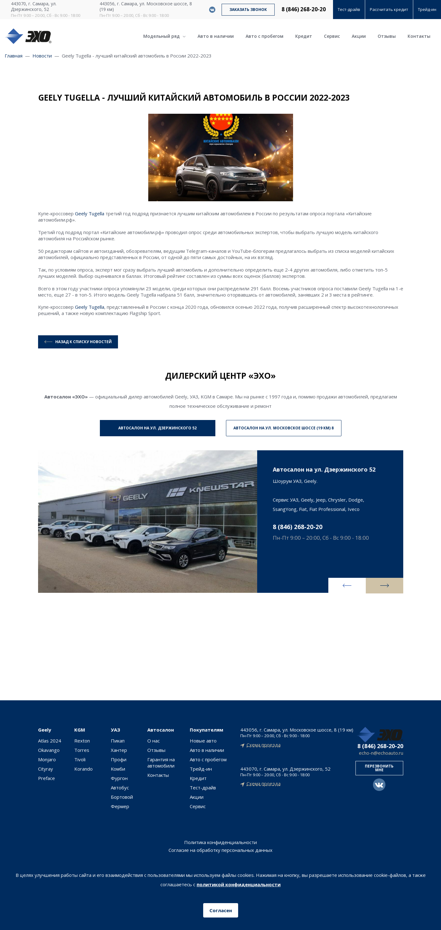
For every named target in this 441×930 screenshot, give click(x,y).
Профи (118, 759)
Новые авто (203, 741)
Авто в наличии (216, 36)
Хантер (119, 750)
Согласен (220, 910)
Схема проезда (264, 745)
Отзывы (387, 36)
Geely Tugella (89, 213)
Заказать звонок (248, 9)
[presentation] (347, 585)
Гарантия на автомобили (161, 762)
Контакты (419, 36)
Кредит (303, 36)
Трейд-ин (427, 9)
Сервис (332, 36)
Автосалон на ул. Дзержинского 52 (157, 428)
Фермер (120, 806)
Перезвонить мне (379, 767)
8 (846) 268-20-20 (304, 9)
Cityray (45, 769)
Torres (81, 750)
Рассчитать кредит (389, 9)
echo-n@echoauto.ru (381, 753)
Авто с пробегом (264, 36)
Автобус (120, 787)
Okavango (49, 750)
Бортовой (122, 797)
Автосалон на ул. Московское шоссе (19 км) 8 (283, 428)
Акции (359, 36)
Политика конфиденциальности (220, 842)
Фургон (119, 778)
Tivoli (80, 759)
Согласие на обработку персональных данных (220, 850)
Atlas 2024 (49, 741)
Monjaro (47, 759)
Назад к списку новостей (83, 341)
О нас (153, 741)
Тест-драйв (349, 9)
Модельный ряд (164, 36)
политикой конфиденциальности (239, 884)
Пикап (118, 741)
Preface (46, 778)
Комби (118, 769)
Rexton (82, 741)
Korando (83, 769)
